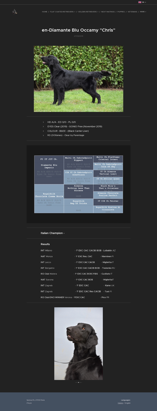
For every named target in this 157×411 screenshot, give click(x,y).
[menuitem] (30, 12)
